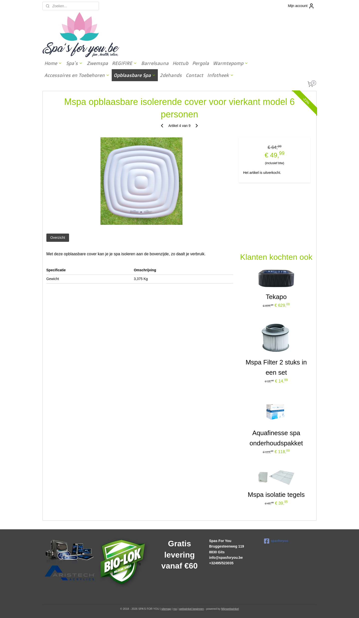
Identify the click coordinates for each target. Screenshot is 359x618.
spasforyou (276, 541)
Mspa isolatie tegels (276, 494)
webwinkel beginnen (191, 608)
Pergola (200, 63)
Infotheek (220, 75)
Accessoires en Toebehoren (77, 75)
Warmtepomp (230, 63)
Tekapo (276, 297)
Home (53, 63)
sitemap (166, 608)
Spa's (74, 63)
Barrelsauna (155, 63)
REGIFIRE (124, 63)
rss (175, 608)
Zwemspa (97, 63)
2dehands (171, 75)
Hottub (180, 63)
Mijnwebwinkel (230, 608)
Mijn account (301, 6)
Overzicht (57, 238)
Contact (194, 75)
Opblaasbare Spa (135, 75)
